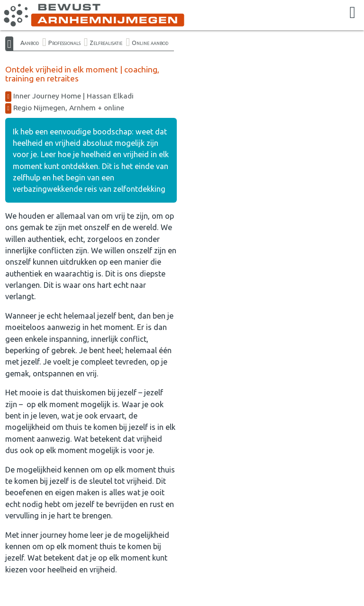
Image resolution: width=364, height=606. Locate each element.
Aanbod (29, 42)
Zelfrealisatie (106, 42)
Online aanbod (150, 42)
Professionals (64, 42)
